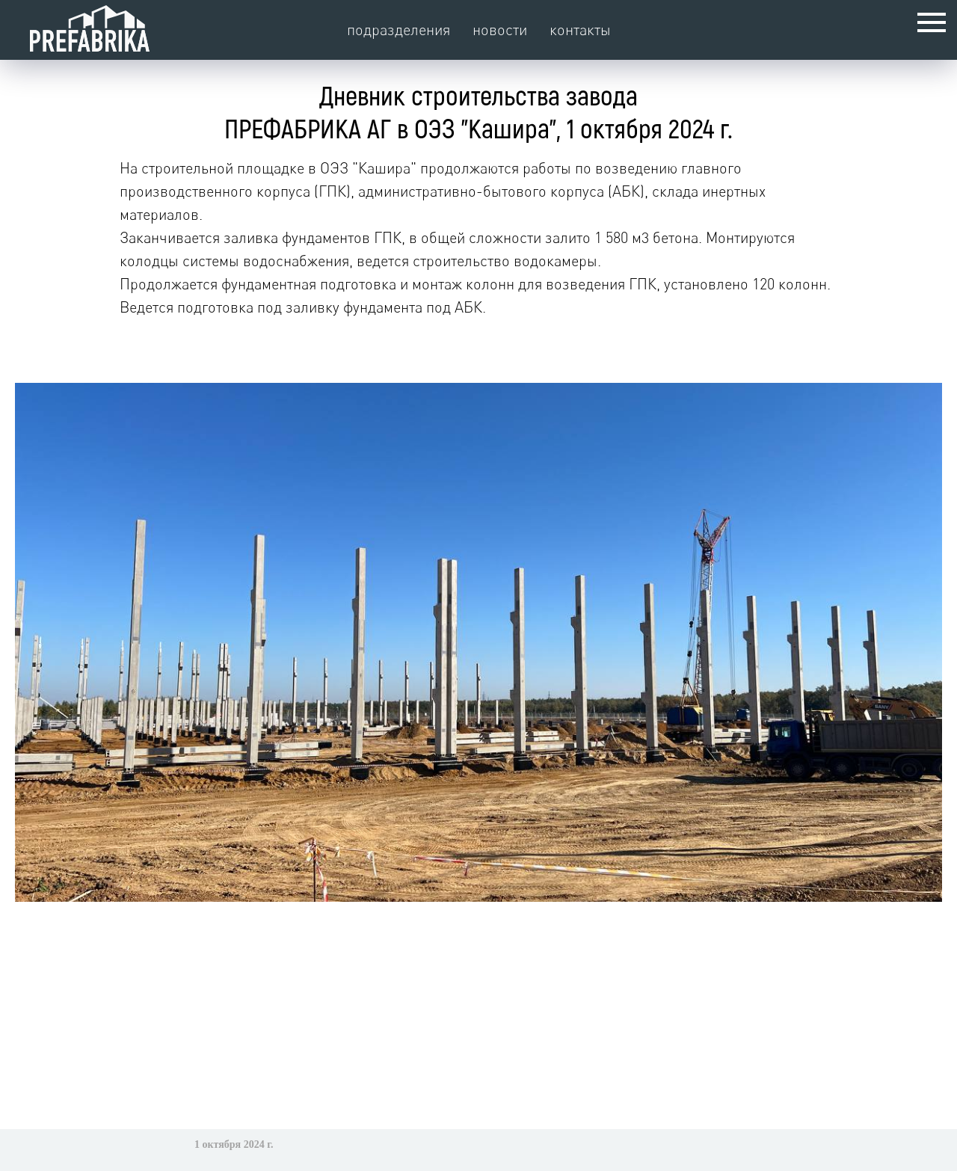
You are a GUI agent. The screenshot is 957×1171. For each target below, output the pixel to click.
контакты (580, 29)
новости (500, 29)
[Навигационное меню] (931, 22)
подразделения (398, 29)
